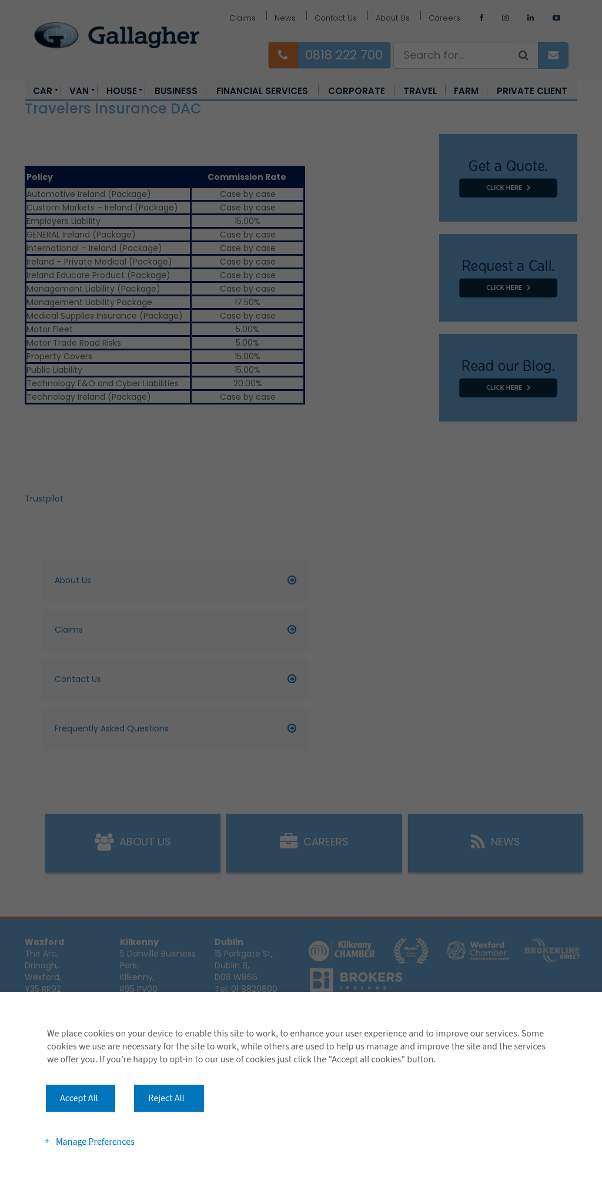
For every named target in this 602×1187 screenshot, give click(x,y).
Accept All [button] (79, 1098)
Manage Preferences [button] (95, 1141)
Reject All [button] (166, 1098)
